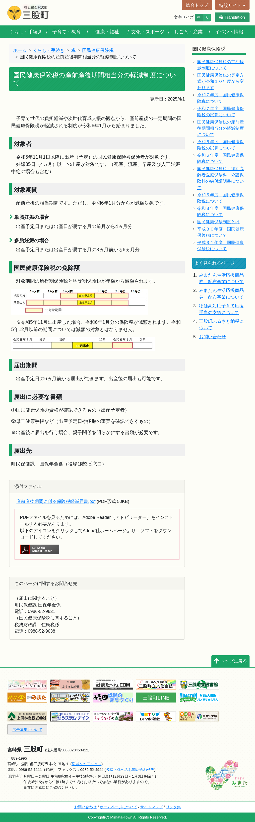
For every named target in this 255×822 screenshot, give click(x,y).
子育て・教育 (66, 31)
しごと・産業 (188, 31)
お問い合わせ (212, 336)
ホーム (20, 50)
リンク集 (173, 807)
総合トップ (197, 5)
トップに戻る (230, 661)
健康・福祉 (107, 31)
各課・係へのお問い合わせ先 (130, 769)
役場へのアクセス (86, 764)
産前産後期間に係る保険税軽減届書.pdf (55, 501)
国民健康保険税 (98, 50)
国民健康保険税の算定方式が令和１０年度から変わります (220, 81)
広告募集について (27, 729)
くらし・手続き (25, 31)
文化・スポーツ (147, 31)
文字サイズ (184, 17)
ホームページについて (118, 807)
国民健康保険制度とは (218, 222)
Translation (232, 17)
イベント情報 (229, 31)
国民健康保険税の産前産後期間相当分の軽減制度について (220, 128)
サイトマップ (151, 807)
